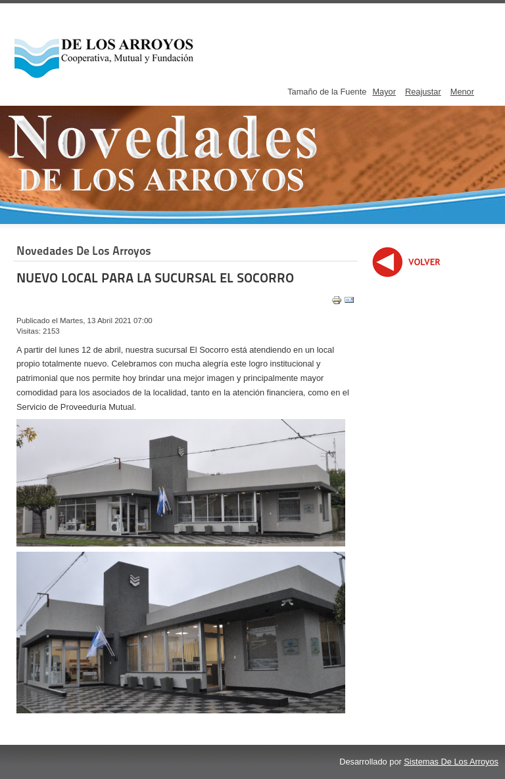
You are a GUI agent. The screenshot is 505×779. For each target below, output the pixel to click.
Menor (462, 92)
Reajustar (423, 92)
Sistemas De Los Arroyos (451, 762)
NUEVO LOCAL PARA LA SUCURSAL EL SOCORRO (155, 278)
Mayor (384, 92)
